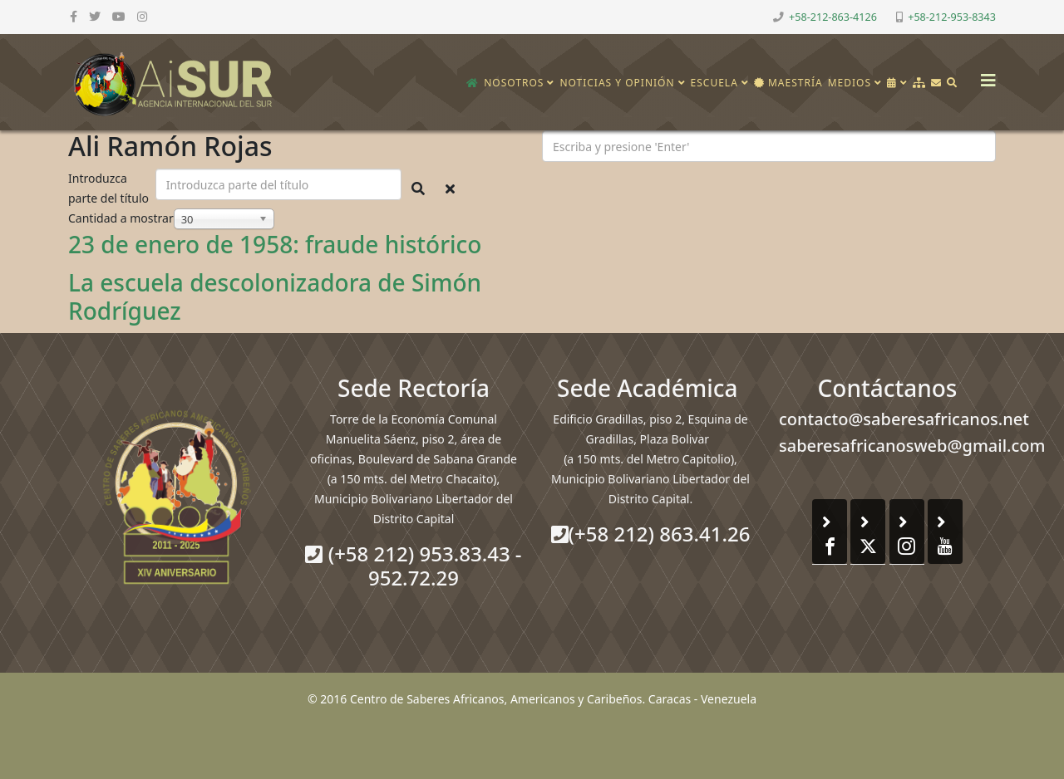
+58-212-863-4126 (833, 17)
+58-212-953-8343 (952, 17)
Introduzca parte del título (110, 188)
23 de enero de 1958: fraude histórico (274, 244)
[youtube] (119, 16)
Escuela (714, 83)
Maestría (788, 83)
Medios (849, 83)
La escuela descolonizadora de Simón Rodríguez (274, 296)
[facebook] (73, 16)
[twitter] (95, 16)
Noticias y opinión (616, 83)
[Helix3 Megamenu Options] (984, 75)
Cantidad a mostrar (121, 218)
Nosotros (514, 83)
